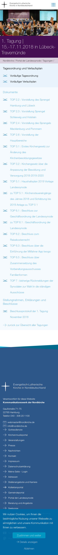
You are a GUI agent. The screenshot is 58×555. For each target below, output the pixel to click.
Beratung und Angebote (20, 503)
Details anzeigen (28, 541)
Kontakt (12, 456)
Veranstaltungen (16, 440)
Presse (11, 445)
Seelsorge (13, 508)
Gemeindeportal (16, 492)
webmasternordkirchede (21, 422)
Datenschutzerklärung (19, 466)
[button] (53, 5)
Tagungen (48, 60)
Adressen (13, 476)
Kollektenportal (15, 487)
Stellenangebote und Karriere (22, 482)
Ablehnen (29, 548)
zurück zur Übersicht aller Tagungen (28, 325)
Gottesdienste (15, 429)
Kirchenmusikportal (18, 435)
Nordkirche (8, 60)
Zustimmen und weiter (29, 535)
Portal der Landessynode (28, 60)
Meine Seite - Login (18, 471)
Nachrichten (14, 450)
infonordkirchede (17, 426)
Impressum (13, 461)
